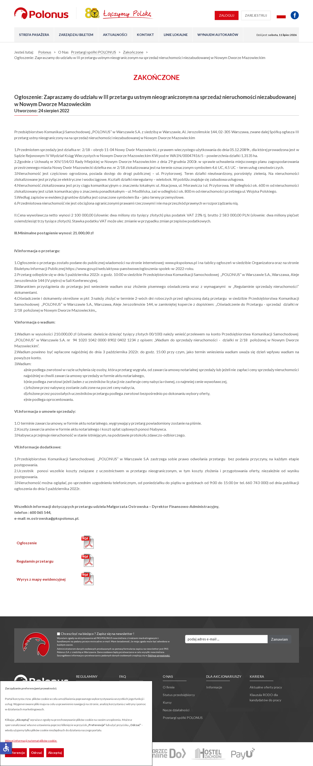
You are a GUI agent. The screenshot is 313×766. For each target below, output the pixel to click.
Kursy (167, 702)
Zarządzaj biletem (76, 35)
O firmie (169, 687)
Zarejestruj (256, 15)
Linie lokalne (176, 35)
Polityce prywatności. (159, 655)
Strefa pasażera (34, 35)
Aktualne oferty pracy (266, 687)
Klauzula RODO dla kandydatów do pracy (265, 697)
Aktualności (115, 35)
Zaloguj (226, 15)
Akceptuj (55, 753)
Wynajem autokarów (217, 35)
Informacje (214, 687)
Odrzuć (36, 753)
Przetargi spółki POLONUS (183, 718)
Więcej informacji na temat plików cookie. (31, 740)
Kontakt (145, 35)
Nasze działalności (176, 710)
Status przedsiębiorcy (179, 695)
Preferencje (16, 753)
